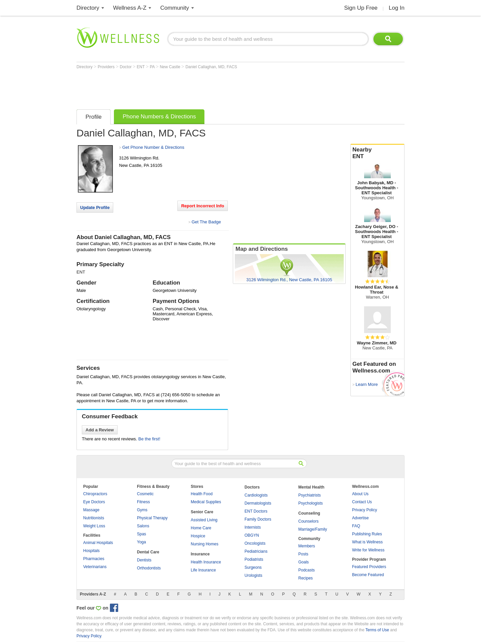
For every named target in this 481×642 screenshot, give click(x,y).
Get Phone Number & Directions (153, 147)
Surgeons (253, 567)
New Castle (170, 67)
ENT (141, 67)
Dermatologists (258, 503)
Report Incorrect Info (202, 205)
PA (153, 67)
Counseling (309, 513)
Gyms (142, 510)
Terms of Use (377, 630)
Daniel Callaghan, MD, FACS (211, 67)
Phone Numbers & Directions (159, 116)
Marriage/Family (312, 529)
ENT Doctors (256, 511)
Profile (94, 117)
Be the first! (149, 438)
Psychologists (310, 503)
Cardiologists (256, 495)
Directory (87, 8)
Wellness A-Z (130, 8)
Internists (253, 527)
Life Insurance (203, 570)
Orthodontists (149, 568)
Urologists (253, 575)
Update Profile (95, 207)
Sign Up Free (360, 8)
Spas (141, 534)
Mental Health (311, 487)
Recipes (305, 578)
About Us (360, 494)
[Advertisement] (198, 88)
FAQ (356, 526)
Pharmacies (93, 558)
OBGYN (252, 535)
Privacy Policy (364, 510)
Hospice (198, 536)
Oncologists (255, 543)
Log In (397, 8)
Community (174, 8)
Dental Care (148, 552)
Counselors (308, 521)
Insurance (200, 554)
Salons (143, 526)
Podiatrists (254, 559)
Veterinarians (95, 566)
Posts (303, 554)
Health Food (201, 494)
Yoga (141, 542)
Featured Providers (369, 566)
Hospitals (91, 550)
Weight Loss (94, 526)
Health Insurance (206, 562)
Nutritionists (93, 518)
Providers (107, 67)
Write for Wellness (368, 550)
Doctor (126, 67)
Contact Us (362, 502)
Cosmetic (145, 494)
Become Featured (368, 574)
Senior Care (202, 512)
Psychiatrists (309, 495)
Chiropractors (95, 494)
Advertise (360, 518)
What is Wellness (367, 542)
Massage (91, 510)
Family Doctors (258, 519)
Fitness (143, 502)
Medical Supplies (206, 502)
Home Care (201, 528)
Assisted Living (204, 520)
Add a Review (100, 429)
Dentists (144, 560)
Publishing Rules (367, 534)
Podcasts (306, 570)
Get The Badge (206, 221)
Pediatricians (256, 551)
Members (306, 546)
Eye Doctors (94, 502)
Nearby (377, 153)
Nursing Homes (204, 544)
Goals (303, 562)
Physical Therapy (152, 518)
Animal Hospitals (98, 542)
